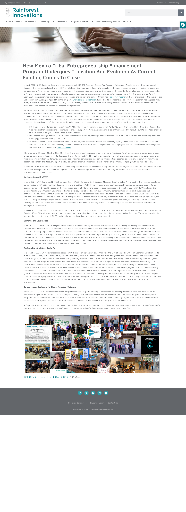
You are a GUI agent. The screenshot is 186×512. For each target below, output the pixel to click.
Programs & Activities (81, 22)
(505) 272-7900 (12, 3)
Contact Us (161, 3)
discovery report (117, 97)
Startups (62, 22)
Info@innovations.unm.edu (35, 3)
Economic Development (108, 22)
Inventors (30, 22)
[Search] (181, 12)
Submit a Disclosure (77, 403)
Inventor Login (174, 3)
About (127, 22)
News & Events (14, 22)
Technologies (46, 22)
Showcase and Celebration (84, 100)
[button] (183, 25)
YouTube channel (64, 147)
